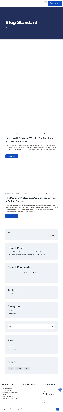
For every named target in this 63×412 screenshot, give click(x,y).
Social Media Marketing (29, 389)
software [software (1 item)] (19, 368)
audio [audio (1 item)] (11, 368)
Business (25, 193)
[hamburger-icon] (45, 2)
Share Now (47, 134)
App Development (28, 394)
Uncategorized (26, 134)
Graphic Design (27, 397)
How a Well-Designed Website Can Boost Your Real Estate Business (26, 252)
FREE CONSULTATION (54, 3)
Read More (12, 156)
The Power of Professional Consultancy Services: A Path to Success (27, 254)
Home (8, 28)
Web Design (26, 392)
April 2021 (10, 294)
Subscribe (60, 389)
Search (9, 232)
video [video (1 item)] (27, 368)
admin (8, 134)
